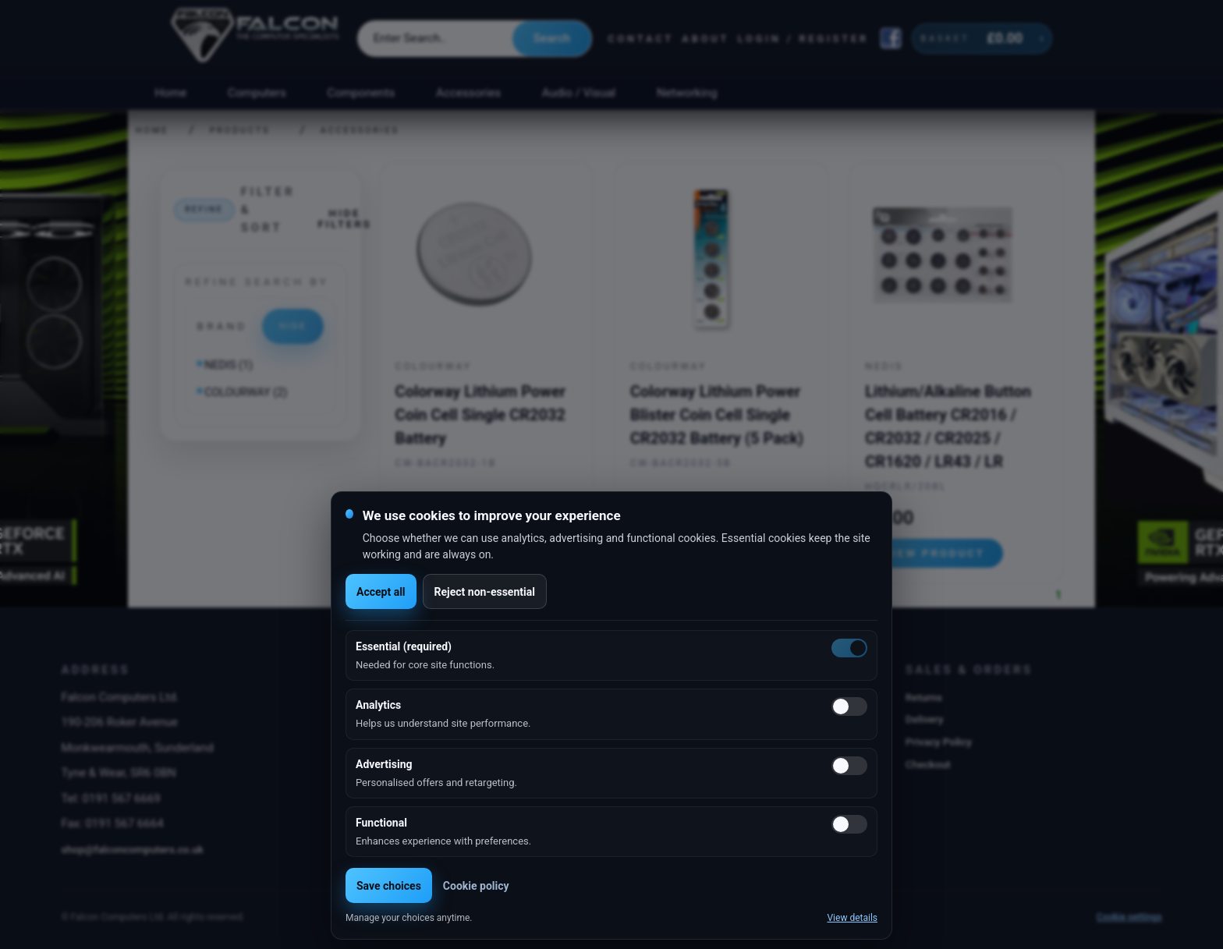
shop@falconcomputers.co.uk (132, 849)
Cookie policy (476, 886)
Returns (924, 697)
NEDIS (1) (228, 365)
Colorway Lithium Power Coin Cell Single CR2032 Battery (480, 415)
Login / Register (803, 38)
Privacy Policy (939, 741)
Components (361, 93)
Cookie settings (1129, 917)
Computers (257, 93)
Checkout (928, 764)
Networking (687, 93)
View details (852, 917)
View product (934, 553)
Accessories (468, 93)
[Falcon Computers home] (256, 38)
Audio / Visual (578, 93)
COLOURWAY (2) (245, 392)
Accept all (381, 592)
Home (170, 93)
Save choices (388, 886)
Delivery (925, 719)
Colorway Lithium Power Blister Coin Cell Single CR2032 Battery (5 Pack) (716, 415)
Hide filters (344, 218)
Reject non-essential (484, 592)
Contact (641, 38)
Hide (293, 325)
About (705, 38)
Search (552, 38)
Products (240, 131)
